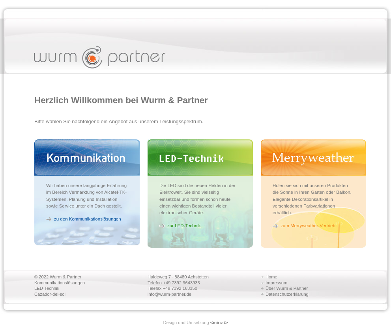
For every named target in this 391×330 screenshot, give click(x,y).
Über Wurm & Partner (287, 288)
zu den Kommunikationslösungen (87, 219)
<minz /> (219, 322)
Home (271, 276)
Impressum (276, 282)
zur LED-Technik (183, 225)
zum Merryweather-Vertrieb (308, 225)
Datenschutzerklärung (287, 294)
